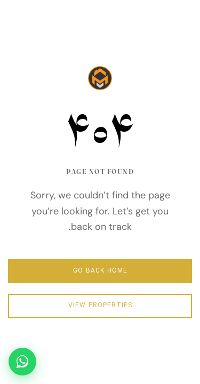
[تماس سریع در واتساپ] (22, 361)
